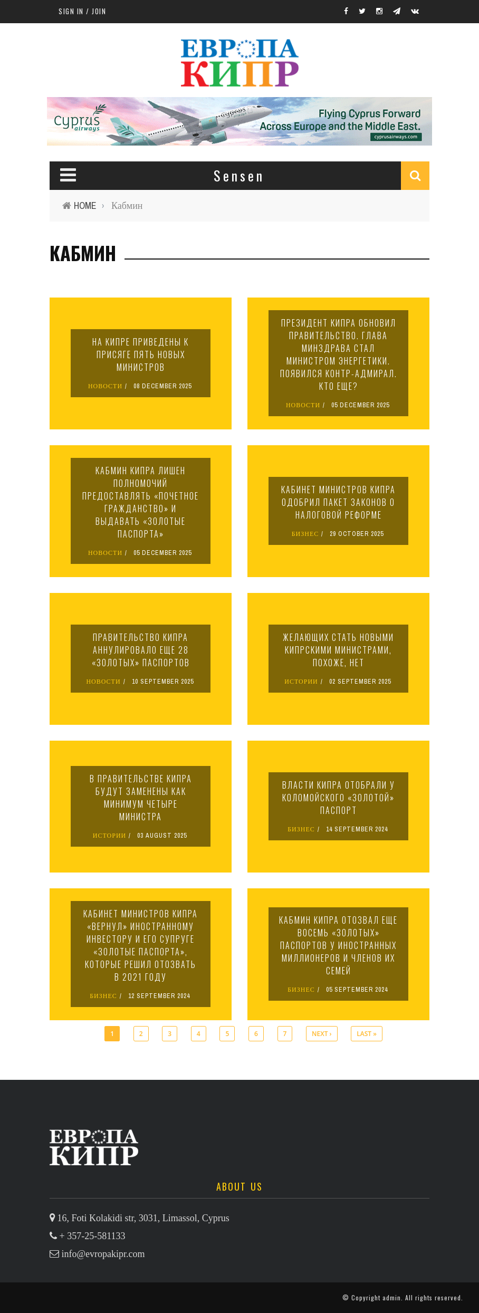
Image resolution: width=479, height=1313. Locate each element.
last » (367, 1033)
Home (85, 205)
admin (391, 1297)
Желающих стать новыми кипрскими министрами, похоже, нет (338, 650)
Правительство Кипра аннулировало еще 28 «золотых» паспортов (141, 650)
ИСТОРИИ (301, 681)
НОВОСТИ (105, 386)
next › (321, 1033)
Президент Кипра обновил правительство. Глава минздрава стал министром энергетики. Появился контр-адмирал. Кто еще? (338, 354)
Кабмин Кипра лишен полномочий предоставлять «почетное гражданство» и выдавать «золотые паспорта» (140, 502)
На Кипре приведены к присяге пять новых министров (140, 354)
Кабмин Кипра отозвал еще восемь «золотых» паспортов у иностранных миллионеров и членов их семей (338, 945)
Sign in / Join (82, 11)
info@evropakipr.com (103, 1254)
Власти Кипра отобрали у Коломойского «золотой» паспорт (338, 798)
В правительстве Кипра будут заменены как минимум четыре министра (141, 797)
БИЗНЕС (305, 534)
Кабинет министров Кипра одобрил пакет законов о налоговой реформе (338, 502)
